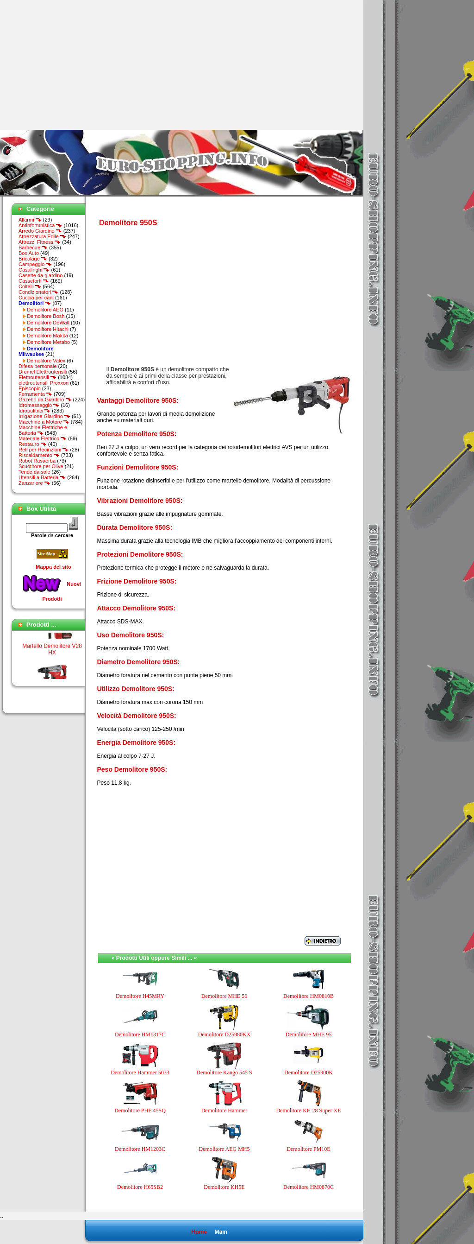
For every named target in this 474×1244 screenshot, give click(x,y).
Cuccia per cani (36, 297)
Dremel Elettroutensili (43, 371)
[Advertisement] (78, 65)
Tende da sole (34, 472)
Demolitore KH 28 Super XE (308, 1110)
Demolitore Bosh (45, 316)
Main (220, 1232)
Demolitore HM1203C (140, 1149)
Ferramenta (35, 394)
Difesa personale (38, 366)
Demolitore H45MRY (140, 996)
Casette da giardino (40, 275)
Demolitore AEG (45, 309)
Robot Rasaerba (37, 460)
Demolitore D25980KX (224, 1034)
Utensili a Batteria (42, 477)
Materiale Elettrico (43, 438)
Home (198, 1232)
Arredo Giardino (40, 231)
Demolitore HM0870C (308, 1187)
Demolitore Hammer (224, 1110)
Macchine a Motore (44, 422)
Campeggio (35, 264)
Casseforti (34, 281)
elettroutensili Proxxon (44, 383)
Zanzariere (34, 483)
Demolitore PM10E (308, 1149)
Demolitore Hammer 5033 (140, 1072)
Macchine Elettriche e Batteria (43, 430)
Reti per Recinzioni (44, 449)
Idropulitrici (34, 410)
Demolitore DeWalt (48, 322)
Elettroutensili (37, 377)
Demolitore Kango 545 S (224, 1072)
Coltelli (30, 286)
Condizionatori (38, 292)
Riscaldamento (39, 455)
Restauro (33, 444)
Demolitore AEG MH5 (224, 1149)
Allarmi (30, 219)
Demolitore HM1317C (140, 1034)
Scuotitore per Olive (41, 466)
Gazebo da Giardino (45, 399)
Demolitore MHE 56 (224, 996)
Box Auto (29, 253)
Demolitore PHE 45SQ (140, 1110)
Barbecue (33, 247)
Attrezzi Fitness (40, 242)
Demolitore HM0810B (308, 996)
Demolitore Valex (46, 360)
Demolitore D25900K (308, 1072)
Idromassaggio (39, 405)
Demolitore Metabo (48, 342)
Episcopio (30, 388)
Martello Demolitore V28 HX (52, 653)
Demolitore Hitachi (48, 329)
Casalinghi (34, 270)
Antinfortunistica (40, 225)
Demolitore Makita (47, 335)
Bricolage (33, 258)
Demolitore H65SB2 (140, 1187)
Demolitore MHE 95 (308, 1034)
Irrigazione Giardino (44, 416)
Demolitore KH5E (224, 1187)
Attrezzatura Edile (42, 236)
